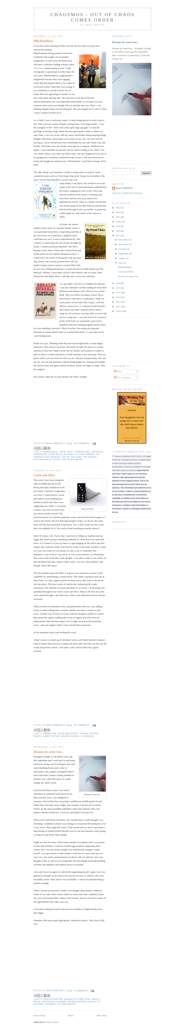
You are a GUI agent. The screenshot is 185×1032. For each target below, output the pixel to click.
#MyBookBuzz (43, 41)
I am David (96, 452)
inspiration (40, 454)
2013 (118, 297)
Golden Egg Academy (54, 1002)
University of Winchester (60, 1004)
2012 (118, 302)
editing (94, 734)
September (124, 253)
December (124, 239)
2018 (118, 231)
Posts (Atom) (52, 1022)
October (123, 249)
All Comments (122, 377)
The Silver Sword (72, 459)
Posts (118, 371)
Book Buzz (39, 68)
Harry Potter (51, 736)
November (124, 244)
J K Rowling (87, 736)
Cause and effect (44, 475)
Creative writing (53, 999)
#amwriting (49, 734)
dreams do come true (77, 999)
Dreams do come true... (49, 752)
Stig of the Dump (72, 457)
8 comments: (81, 991)
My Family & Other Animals (79, 454)
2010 (118, 311)
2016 (118, 283)
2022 (118, 212)
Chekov (84, 734)
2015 (118, 288)
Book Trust (66, 452)
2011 (118, 306)
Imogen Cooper (70, 736)
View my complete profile (127, 193)
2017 (118, 235)
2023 (118, 207)
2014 (118, 292)
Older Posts (101, 1015)
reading (55, 457)
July (121, 263)
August (122, 258)
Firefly (38, 736)
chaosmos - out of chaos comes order (92, 17)
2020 (118, 221)
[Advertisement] (130, 141)
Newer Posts (39, 1015)
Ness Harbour (124, 188)
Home (71, 1015)
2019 (118, 226)
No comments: (82, 443)
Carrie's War (82, 452)
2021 (118, 217)
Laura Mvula (55, 454)
